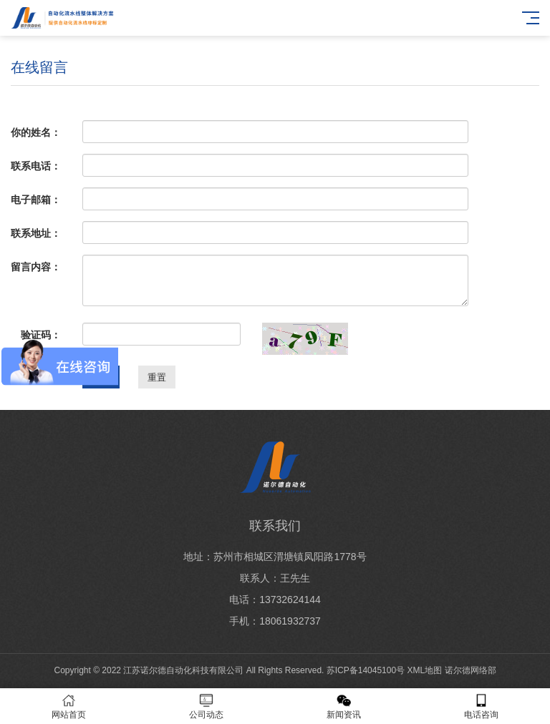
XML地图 (425, 670)
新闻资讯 (343, 706)
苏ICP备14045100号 (366, 670)
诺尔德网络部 (470, 670)
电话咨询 (481, 706)
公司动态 (206, 706)
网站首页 (69, 706)
